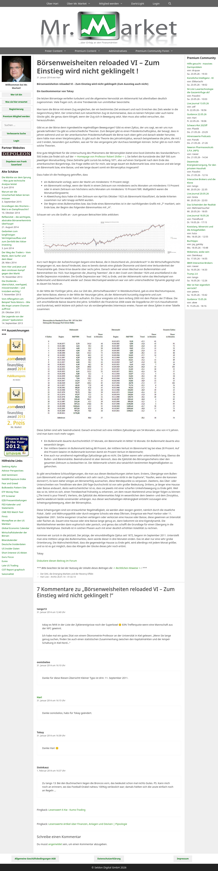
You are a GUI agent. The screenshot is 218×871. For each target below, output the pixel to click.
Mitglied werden (113, 3)
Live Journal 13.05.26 (198, 103)
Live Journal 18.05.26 (198, 215)
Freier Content (58, 50)
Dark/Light (137, 3)
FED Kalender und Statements (11, 506)
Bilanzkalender (9, 540)
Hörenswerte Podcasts (199, 136)
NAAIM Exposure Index (14, 479)
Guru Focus (8, 557)
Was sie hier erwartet (16, 101)
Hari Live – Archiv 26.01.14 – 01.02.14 (58, 576)
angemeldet (55, 844)
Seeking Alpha (9, 466)
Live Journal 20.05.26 (198, 193)
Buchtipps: (192, 240)
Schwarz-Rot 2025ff (197, 125)
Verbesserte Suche (16, 133)
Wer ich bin (16, 94)
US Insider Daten (10, 548)
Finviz (5, 516)
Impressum (183, 858)
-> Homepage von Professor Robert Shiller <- (99, 156)
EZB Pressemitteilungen (14, 500)
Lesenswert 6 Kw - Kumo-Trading (66, 809)
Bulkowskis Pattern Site (14, 487)
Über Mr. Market (81, 3)
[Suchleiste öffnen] (170, 3)
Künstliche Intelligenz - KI (200, 77)
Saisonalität (8, 573)
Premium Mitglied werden (16, 116)
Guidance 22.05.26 (196, 114)
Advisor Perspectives (12, 470)
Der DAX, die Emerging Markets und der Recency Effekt (66, 573)
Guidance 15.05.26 (196, 299)
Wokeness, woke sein (198, 251)
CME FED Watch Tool (12, 512)
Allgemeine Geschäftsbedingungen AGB (35, 858)
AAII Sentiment (10, 474)
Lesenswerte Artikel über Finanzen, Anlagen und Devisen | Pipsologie (87, 824)
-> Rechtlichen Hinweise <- (127, 568)
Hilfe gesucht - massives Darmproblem (199, 65)
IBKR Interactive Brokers (199, 262)
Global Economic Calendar (15, 528)
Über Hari (52, 3)
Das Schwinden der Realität (201, 204)
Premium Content (90, 50)
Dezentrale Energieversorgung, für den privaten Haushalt (201, 165)
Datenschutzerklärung (109, 858)
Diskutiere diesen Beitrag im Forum (57, 560)
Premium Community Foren (156, 50)
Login (156, 3)
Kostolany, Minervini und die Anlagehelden (200, 228)
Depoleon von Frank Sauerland (16, 163)
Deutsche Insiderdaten (14, 544)
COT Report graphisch (13, 569)
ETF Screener (8, 496)
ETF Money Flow (10, 491)
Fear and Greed (10, 483)
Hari (39, 697)
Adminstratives (118, 51)
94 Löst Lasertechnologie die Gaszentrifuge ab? (200, 90)
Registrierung (16, 109)
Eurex (5, 561)
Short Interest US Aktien (14, 552)
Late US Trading (10, 565)
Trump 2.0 (192, 273)
